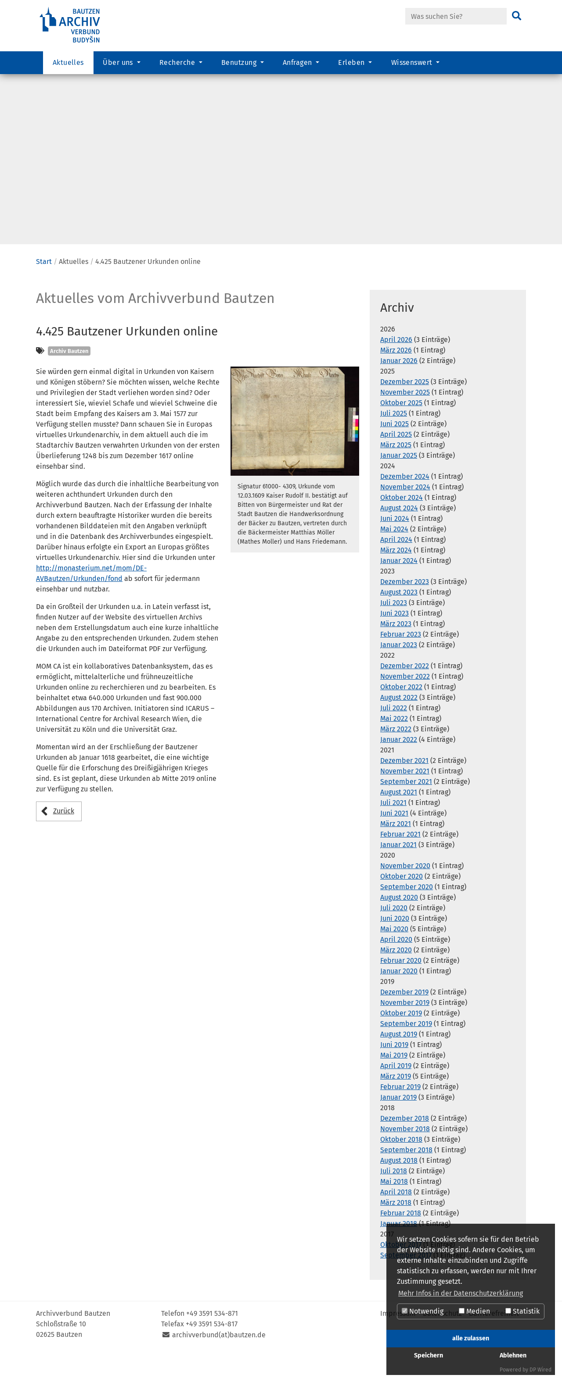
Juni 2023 (394, 641)
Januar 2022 (398, 767)
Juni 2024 (394, 546)
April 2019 (395, 1093)
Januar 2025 (398, 483)
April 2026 (396, 367)
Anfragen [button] (298, 64)
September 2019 (406, 1051)
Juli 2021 (393, 830)
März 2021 (395, 851)
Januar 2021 (398, 872)
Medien (474, 1311)
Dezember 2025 (404, 409)
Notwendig (422, 1311)
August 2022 (399, 725)
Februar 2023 (400, 662)
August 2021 (398, 820)
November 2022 (405, 704)
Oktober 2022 (401, 714)
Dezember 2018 (404, 1146)
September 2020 (406, 914)
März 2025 (395, 472)
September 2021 (406, 809)
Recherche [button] (178, 64)
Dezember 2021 (404, 788)
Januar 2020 (399, 998)
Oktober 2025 (401, 430)
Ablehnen (513, 1355)
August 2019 (398, 1062)
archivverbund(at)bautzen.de (219, 1362)
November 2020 (405, 893)
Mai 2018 (394, 1209)
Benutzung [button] (240, 64)
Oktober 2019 (401, 1040)
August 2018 (399, 1188)
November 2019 (404, 1030)
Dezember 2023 (404, 609)
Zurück (63, 838)
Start (44, 289)
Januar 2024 (399, 588)
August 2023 (399, 620)
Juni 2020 (394, 946)
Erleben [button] (352, 64)
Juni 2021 (394, 841)
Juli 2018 (393, 1198)
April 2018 (396, 1219)
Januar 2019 (398, 1125)
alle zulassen (470, 1338)
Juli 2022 (393, 735)
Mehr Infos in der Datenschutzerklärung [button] (460, 1293)
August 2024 (399, 535)
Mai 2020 (394, 956)
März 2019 (395, 1104)
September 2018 (406, 1177)
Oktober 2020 (401, 904)
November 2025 (405, 420)
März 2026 (396, 378)
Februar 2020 (401, 988)
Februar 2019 (400, 1114)
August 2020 (399, 925)
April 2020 (396, 967)
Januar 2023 (398, 672)
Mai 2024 (394, 556)
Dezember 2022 (404, 693)
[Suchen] (516, 16)
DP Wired (540, 1370)
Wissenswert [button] (413, 64)
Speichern (428, 1355)
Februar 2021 (400, 862)
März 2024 (396, 577)
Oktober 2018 (401, 1167)
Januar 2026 (399, 388)
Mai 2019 (393, 1083)
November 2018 (405, 1156)
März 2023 (395, 651)
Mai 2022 (394, 746)
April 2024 (396, 567)
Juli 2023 (393, 630)
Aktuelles (68, 64)
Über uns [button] (119, 64)
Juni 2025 (394, 451)
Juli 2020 (393, 935)
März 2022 (395, 756)
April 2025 (396, 462)
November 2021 (404, 798)
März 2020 (396, 977)
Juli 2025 (393, 441)
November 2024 (405, 514)
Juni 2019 (394, 1072)
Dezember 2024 (404, 504)
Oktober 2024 (401, 525)
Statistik (522, 1311)
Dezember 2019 (404, 1019)
